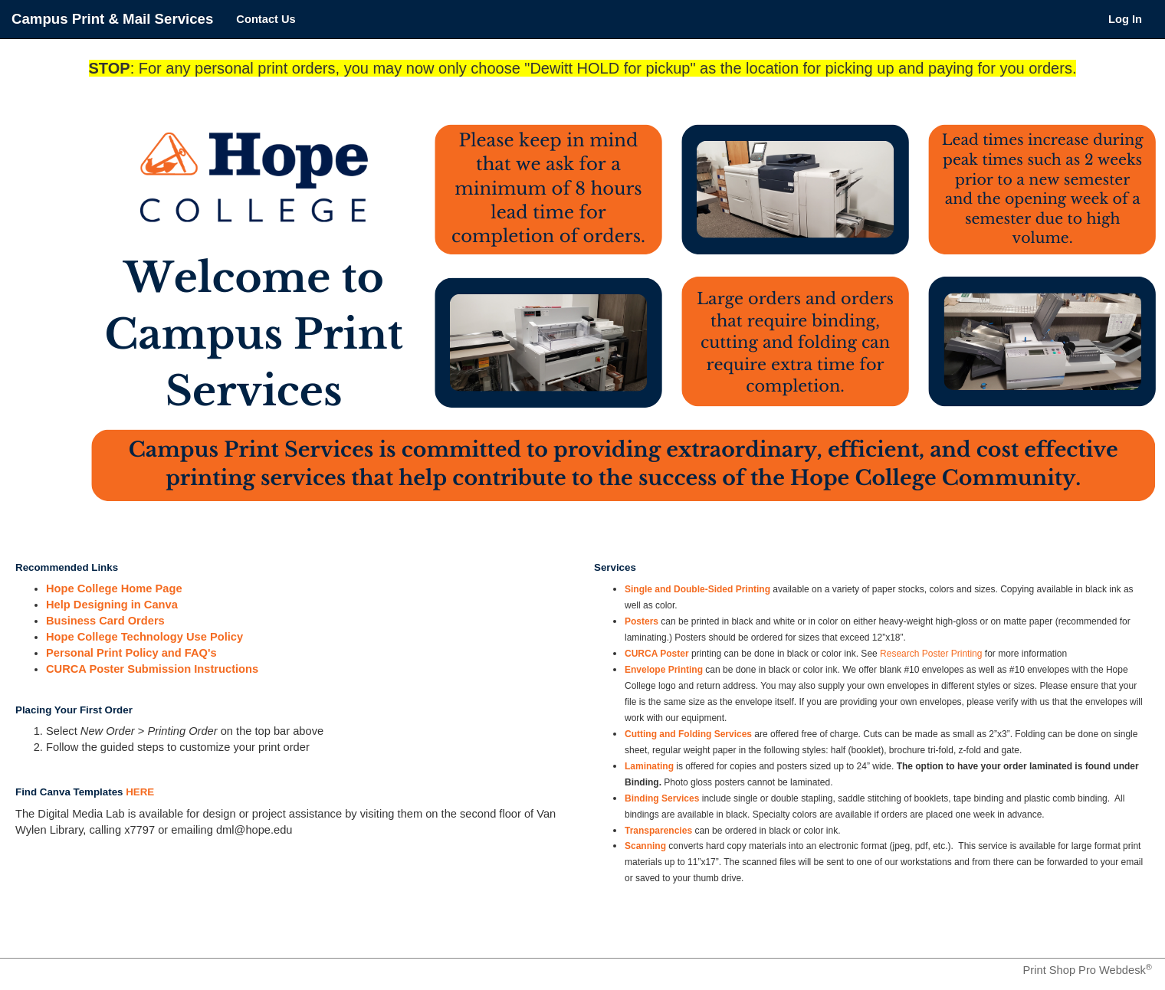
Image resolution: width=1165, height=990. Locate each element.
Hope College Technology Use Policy (144, 637)
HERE (140, 792)
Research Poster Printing (931, 653)
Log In (1125, 19)
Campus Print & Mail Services (112, 19)
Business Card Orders (105, 621)
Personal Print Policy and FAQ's (131, 653)
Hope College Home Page (114, 588)
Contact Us (265, 19)
